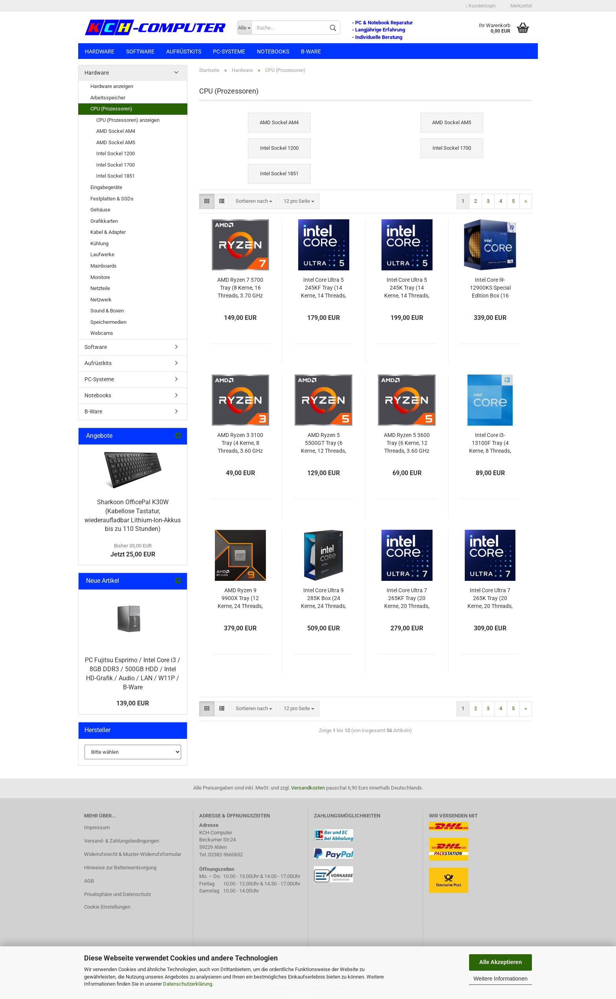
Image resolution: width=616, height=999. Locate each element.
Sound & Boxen (107, 311)
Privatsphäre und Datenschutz (117, 894)
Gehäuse (100, 210)
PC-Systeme (229, 51)
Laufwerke (102, 254)
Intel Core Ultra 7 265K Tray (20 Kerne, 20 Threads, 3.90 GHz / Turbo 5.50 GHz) (490, 598)
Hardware (99, 51)
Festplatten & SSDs (112, 199)
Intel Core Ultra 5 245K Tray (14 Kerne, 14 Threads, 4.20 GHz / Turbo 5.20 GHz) (406, 288)
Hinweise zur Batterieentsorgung (120, 867)
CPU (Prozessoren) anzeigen (128, 120)
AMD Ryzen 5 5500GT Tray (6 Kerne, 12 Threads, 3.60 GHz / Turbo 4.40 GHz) (323, 443)
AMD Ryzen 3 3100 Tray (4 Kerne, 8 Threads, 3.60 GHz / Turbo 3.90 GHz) (240, 443)
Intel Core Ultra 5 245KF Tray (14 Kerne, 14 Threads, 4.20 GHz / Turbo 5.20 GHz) (323, 288)
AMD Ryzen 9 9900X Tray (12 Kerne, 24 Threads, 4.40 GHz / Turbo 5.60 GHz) (240, 598)
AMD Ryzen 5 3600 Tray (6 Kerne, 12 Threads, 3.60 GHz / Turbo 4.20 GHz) (407, 443)
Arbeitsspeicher (107, 98)
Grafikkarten (104, 221)
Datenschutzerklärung (187, 984)
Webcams (101, 333)
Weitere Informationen (500, 978)
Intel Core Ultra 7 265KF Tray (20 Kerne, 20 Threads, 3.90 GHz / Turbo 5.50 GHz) (406, 598)
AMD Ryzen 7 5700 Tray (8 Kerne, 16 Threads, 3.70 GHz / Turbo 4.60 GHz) (240, 288)
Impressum (97, 827)
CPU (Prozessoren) (111, 109)
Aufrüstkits (183, 51)
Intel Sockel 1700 (115, 165)
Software (140, 51)
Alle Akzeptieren (500, 962)
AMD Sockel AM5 (115, 142)
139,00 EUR (132, 703)
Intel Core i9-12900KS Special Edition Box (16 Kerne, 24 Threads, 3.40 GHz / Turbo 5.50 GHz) (490, 288)
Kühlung (99, 243)
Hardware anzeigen (111, 86)
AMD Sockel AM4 (115, 131)
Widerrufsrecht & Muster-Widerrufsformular (132, 854)
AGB (89, 881)
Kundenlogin (481, 6)
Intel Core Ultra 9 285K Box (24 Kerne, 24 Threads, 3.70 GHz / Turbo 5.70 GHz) (323, 598)
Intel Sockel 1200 (115, 153)
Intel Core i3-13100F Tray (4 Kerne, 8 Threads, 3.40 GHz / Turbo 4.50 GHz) (490, 443)
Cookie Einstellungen (107, 907)
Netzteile (100, 288)
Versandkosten (308, 788)
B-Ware (311, 51)
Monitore (100, 277)
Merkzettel (520, 6)
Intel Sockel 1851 (115, 176)
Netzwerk (101, 300)
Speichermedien (108, 322)
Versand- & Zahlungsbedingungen (121, 841)
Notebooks (273, 51)
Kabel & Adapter (108, 232)
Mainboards (103, 266)
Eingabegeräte (106, 187)
